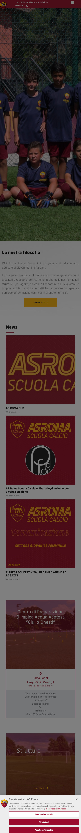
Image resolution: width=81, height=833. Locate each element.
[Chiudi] (77, 811)
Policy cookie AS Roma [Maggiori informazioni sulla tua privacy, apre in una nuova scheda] (56, 820)
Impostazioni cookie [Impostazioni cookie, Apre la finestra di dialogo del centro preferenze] (44, 826)
